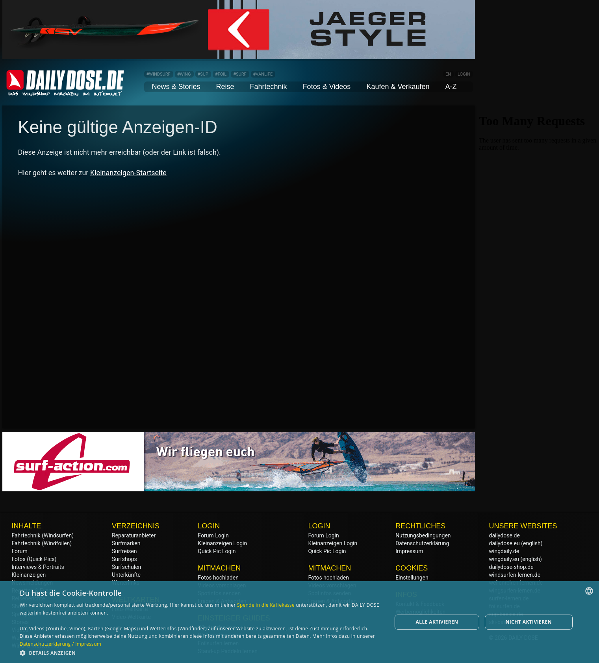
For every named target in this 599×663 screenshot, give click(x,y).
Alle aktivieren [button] (437, 622)
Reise (225, 87)
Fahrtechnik (268, 87)
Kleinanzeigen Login (222, 543)
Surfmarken (126, 543)
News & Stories (176, 87)
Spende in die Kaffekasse (266, 605)
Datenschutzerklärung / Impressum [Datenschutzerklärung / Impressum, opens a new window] (60, 644)
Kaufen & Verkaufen (397, 87)
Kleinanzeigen (29, 575)
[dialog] (299, 622)
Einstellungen (411, 577)
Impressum (409, 551)
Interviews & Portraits (38, 567)
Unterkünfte (126, 575)
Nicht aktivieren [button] (529, 622)
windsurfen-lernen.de (515, 575)
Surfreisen (124, 551)
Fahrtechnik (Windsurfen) (43, 535)
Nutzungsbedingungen (423, 535)
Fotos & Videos (327, 87)
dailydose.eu (504, 543)
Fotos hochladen (218, 577)
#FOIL (220, 74)
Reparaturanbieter (134, 535)
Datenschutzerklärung (422, 543)
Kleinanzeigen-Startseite (128, 173)
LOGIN (464, 74)
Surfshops (124, 559)
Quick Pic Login (217, 551)
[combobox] (589, 591)
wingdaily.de (504, 551)
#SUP (203, 74)
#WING (184, 74)
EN (448, 74)
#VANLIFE (263, 74)
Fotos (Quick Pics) (34, 559)
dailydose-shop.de (511, 567)
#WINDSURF (159, 74)
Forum (20, 551)
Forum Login (213, 535)
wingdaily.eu (504, 559)
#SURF (239, 74)
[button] (200, 652)
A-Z (451, 87)
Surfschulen (126, 567)
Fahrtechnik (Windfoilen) (42, 543)
